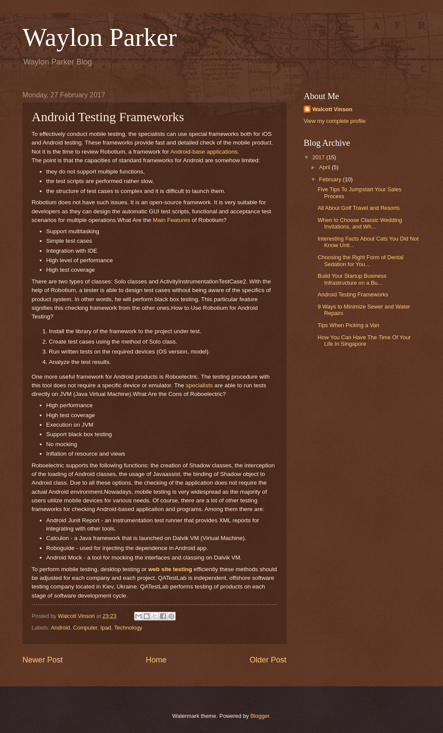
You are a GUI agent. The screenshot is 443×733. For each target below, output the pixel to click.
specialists (199, 385)
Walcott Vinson (332, 109)
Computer (85, 627)
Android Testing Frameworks (353, 294)
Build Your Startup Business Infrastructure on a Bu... (352, 279)
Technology (128, 627)
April (325, 167)
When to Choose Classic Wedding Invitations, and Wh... (360, 223)
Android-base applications (204, 151)
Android (60, 627)
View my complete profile (335, 121)
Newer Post (42, 660)
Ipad (105, 627)
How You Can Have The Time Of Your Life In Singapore (364, 340)
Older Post (268, 660)
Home (156, 660)
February (331, 179)
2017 (319, 157)
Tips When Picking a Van (348, 325)
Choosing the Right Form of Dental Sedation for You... (360, 260)
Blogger (260, 716)
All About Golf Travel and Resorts (359, 208)
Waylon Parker (99, 37)
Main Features (171, 220)
